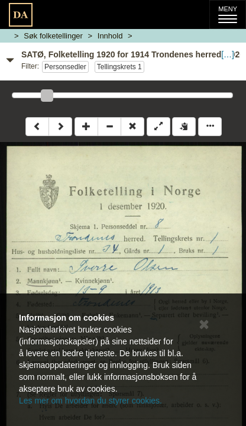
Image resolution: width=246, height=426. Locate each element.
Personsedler (65, 67)
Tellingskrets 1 (119, 67)
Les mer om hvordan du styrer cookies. (90, 400)
